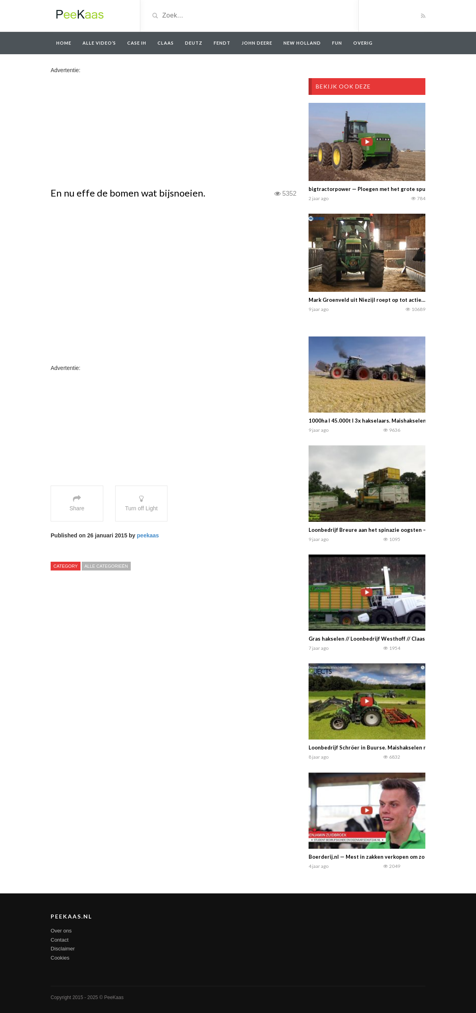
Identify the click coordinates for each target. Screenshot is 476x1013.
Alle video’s (99, 42)
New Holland (302, 42)
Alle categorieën (106, 566)
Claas (165, 42)
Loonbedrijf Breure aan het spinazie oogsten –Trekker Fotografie (391, 530)
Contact (60, 940)
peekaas (148, 535)
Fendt (222, 42)
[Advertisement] (114, 130)
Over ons (61, 931)
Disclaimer (63, 949)
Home (63, 42)
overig (363, 42)
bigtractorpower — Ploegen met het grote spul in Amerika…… (386, 189)
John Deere (257, 42)
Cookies (60, 958)
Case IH (136, 42)
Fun (337, 42)
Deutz (194, 42)
